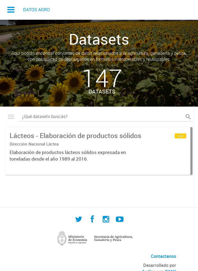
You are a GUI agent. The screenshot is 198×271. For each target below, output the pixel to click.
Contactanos (163, 256)
